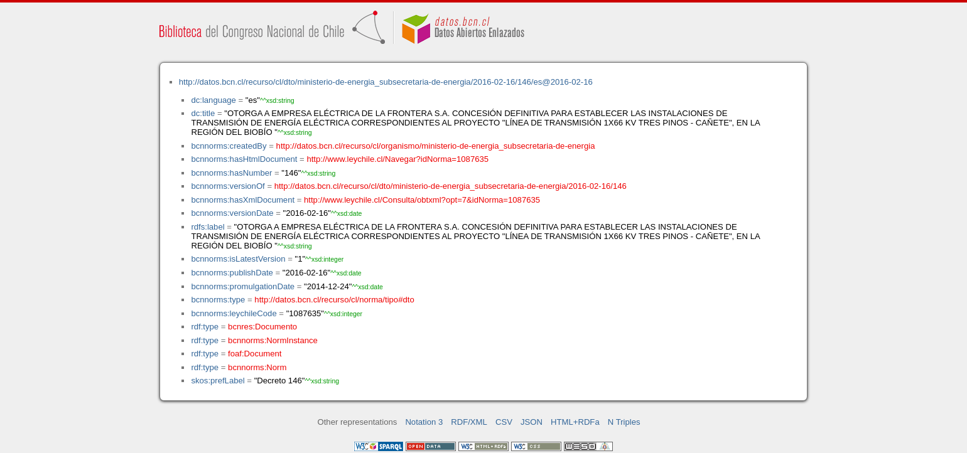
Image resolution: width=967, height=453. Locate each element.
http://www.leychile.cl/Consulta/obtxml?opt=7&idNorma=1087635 (422, 200)
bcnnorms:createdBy (228, 146)
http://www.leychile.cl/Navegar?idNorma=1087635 (397, 159)
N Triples (624, 422)
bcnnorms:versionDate (232, 213)
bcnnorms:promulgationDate (242, 286)
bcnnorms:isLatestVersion (238, 259)
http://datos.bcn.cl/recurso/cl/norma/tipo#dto (334, 299)
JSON (532, 422)
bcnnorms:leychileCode (233, 313)
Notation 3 (424, 422)
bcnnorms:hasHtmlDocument (244, 159)
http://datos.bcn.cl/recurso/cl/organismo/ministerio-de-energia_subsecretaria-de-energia (435, 146)
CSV (503, 422)
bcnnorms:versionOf (227, 186)
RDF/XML (469, 422)
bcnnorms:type (218, 299)
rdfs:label (207, 227)
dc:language (213, 100)
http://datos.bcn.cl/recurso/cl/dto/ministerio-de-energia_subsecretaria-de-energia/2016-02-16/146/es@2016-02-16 (386, 82)
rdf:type (205, 326)
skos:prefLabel (217, 380)
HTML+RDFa (575, 422)
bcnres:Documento (262, 326)
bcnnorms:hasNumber (231, 173)
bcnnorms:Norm (257, 367)
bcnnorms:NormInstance (273, 340)
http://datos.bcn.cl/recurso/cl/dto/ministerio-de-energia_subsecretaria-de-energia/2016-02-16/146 (450, 186)
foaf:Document (254, 353)
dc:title (203, 113)
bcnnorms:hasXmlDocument (242, 200)
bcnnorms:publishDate (232, 272)
